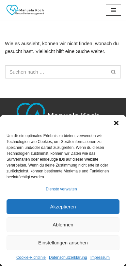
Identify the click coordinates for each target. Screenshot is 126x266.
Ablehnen (63, 224)
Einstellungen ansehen (63, 242)
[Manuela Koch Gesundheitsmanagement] (24, 10)
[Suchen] (55, 72)
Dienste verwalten (61, 189)
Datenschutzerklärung (68, 257)
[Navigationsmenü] (113, 10)
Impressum (100, 257)
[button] (116, 123)
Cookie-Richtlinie (31, 257)
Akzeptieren (63, 206)
